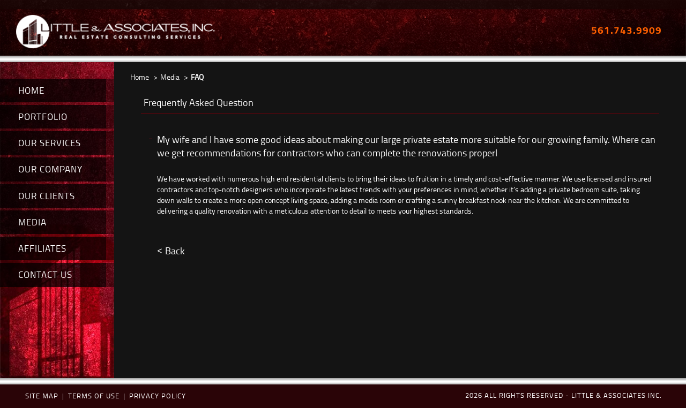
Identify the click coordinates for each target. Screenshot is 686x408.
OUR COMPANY (50, 169)
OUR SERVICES (49, 143)
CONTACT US (45, 274)
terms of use (94, 396)
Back (175, 250)
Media (170, 77)
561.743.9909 (626, 29)
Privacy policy (157, 396)
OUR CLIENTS (46, 196)
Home (139, 77)
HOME (31, 90)
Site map (41, 396)
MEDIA (32, 222)
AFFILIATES (42, 248)
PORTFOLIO (43, 116)
